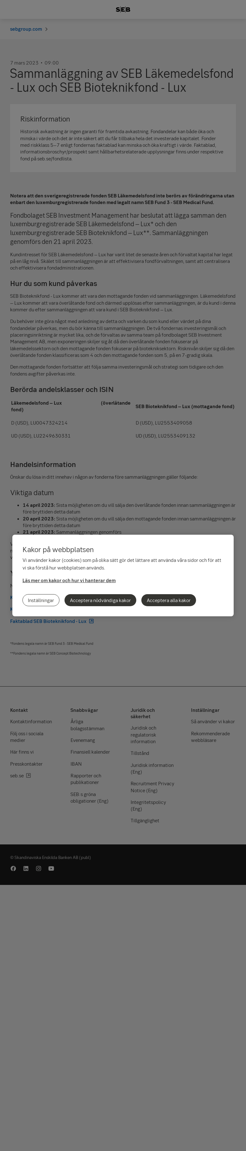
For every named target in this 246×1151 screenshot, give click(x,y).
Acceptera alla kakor (169, 600)
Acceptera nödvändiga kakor (100, 600)
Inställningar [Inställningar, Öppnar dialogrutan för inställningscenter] (41, 600)
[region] (123, 575)
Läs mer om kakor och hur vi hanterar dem (69, 580)
